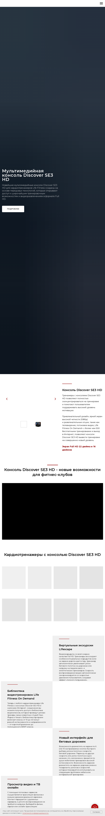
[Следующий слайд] (55, 399)
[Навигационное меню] (101, 3)
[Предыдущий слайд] (7, 399)
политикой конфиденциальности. (35, 813)
